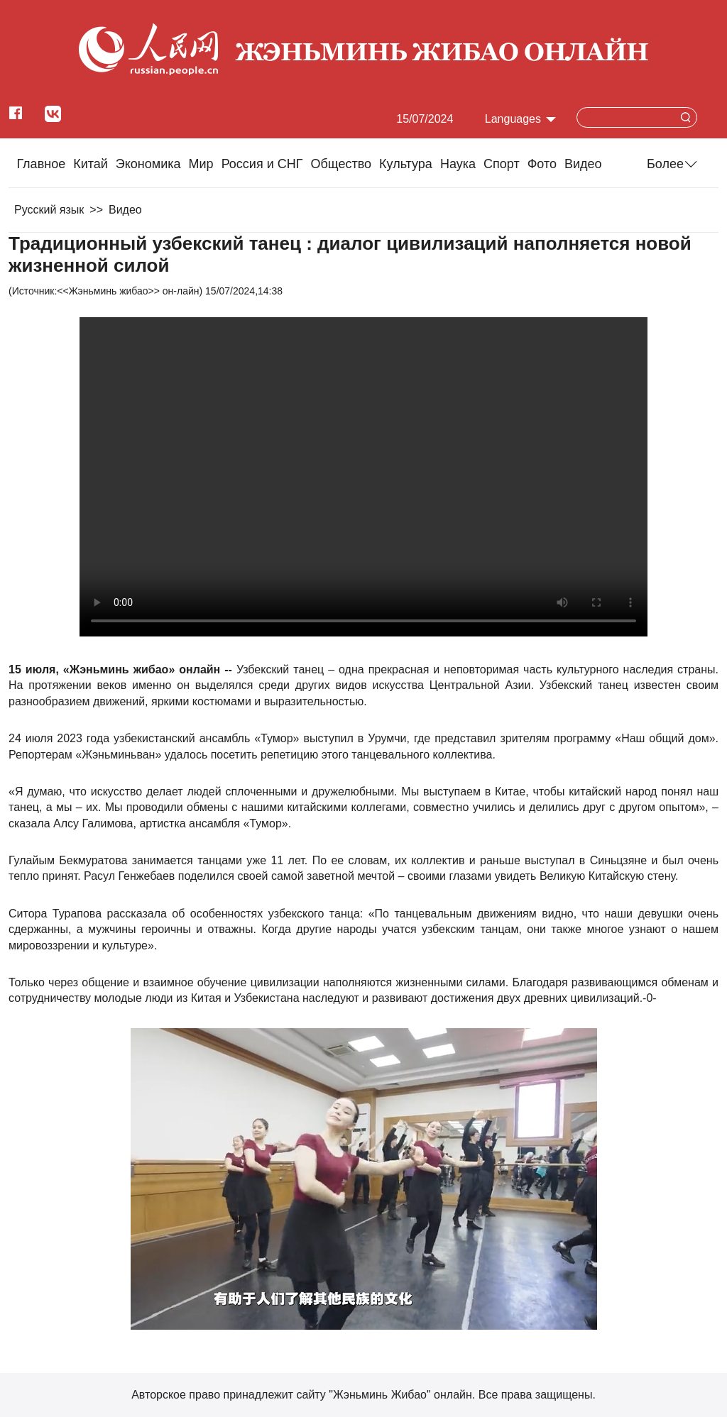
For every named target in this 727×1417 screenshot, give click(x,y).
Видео (583, 164)
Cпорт (501, 164)
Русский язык (49, 210)
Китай (90, 164)
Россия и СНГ (262, 164)
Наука (458, 164)
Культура (405, 164)
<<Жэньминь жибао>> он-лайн (128, 291)
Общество (340, 164)
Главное (40, 164)
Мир (201, 164)
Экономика (148, 164)
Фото (542, 164)
